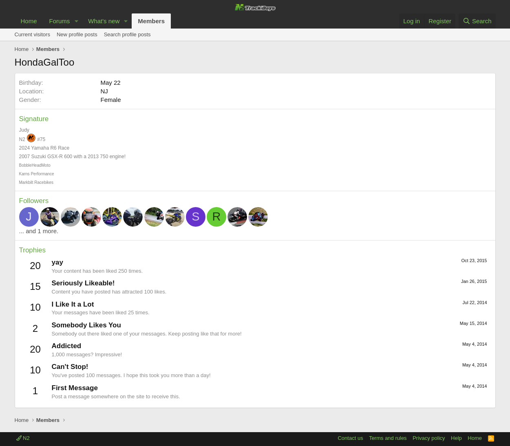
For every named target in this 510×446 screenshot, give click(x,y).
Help (456, 438)
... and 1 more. (39, 230)
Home (29, 21)
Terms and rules (387, 438)
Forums (59, 21)
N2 (23, 438)
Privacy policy (429, 438)
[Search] (477, 21)
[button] (76, 21)
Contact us (350, 438)
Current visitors (32, 34)
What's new (103, 21)
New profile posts (77, 34)
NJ (104, 91)
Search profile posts (127, 34)
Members (151, 21)
